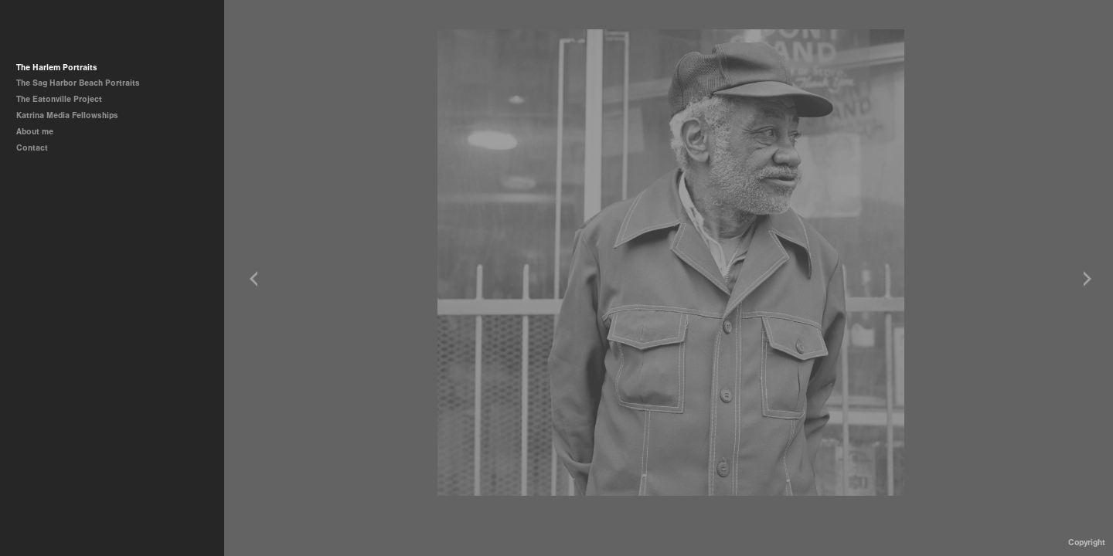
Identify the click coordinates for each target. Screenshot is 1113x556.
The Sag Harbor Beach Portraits (78, 83)
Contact (32, 148)
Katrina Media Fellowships (67, 115)
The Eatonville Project (64, 99)
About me (34, 132)
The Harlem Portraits (56, 68)
